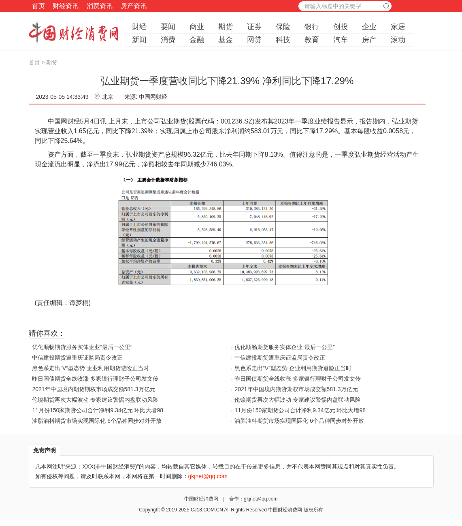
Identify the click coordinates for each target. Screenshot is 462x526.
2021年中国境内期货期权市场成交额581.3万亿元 (93, 389)
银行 (311, 27)
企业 (369, 27)
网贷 (254, 40)
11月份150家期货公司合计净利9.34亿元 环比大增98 (97, 410)
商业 (196, 27)
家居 (398, 27)
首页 (38, 5)
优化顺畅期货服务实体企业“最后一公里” (82, 347)
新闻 (139, 40)
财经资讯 (66, 5)
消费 (168, 40)
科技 (283, 40)
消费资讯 (100, 5)
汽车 (340, 40)
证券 (254, 27)
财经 (139, 27)
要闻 (168, 27)
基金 (225, 40)
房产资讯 (134, 5)
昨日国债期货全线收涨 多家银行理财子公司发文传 (95, 378)
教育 (311, 40)
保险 (283, 27)
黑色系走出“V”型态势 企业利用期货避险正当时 (90, 368)
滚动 (398, 40)
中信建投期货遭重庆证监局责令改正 (77, 357)
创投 (340, 27)
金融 (196, 40)
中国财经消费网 (201, 499)
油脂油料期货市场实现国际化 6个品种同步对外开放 (97, 420)
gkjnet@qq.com (261, 499)
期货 (225, 27)
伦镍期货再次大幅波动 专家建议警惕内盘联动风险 (95, 399)
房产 (369, 40)
